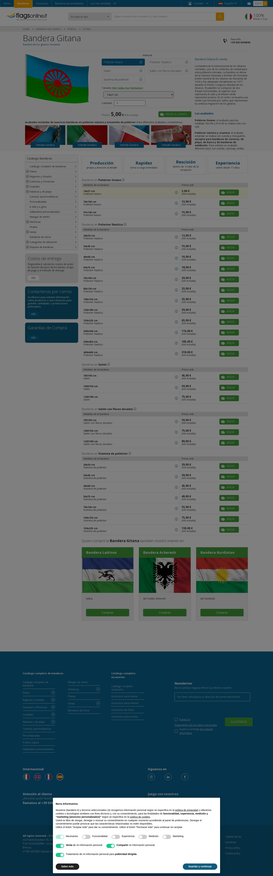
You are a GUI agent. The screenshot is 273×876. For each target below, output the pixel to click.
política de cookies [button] (140, 816)
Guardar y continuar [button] (200, 866)
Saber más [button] (67, 866)
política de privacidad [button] (186, 810)
